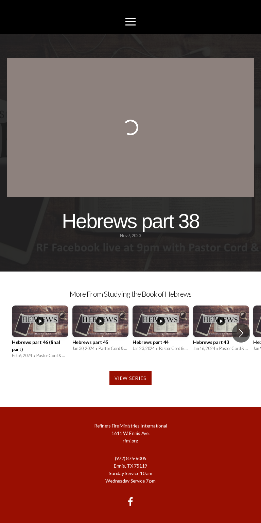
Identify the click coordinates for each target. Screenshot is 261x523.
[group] (40, 333)
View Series (130, 377)
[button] (241, 333)
